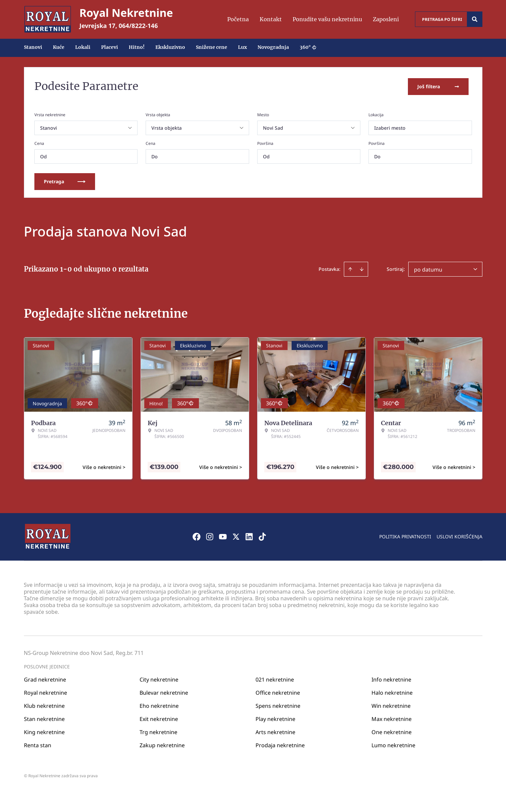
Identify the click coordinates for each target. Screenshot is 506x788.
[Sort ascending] (350, 268)
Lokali (82, 47)
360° (308, 47)
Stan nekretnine (44, 718)
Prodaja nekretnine (280, 744)
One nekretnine (391, 731)
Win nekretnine (391, 704)
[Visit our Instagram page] (210, 536)
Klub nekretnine (44, 704)
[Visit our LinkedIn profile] (249, 536)
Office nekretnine (278, 691)
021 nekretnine (275, 678)
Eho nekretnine (159, 704)
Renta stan (37, 744)
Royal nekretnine (45, 691)
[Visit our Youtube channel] (223, 536)
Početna (238, 19)
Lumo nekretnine (393, 744)
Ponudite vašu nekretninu (327, 19)
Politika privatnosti (405, 536)
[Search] (474, 19)
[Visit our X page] (236, 536)
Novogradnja (273, 47)
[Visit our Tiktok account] (262, 536)
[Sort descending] (362, 268)
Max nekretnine (391, 718)
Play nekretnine (275, 718)
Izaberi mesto (390, 127)
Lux (242, 47)
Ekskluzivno (170, 47)
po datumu (428, 269)
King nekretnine (44, 731)
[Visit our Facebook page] (196, 536)
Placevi (109, 47)
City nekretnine (159, 678)
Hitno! (137, 47)
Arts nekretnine (275, 731)
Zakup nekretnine (162, 744)
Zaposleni (386, 19)
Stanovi (33, 47)
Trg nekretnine (158, 731)
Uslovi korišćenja (459, 536)
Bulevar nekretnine (164, 691)
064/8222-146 (138, 26)
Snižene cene (211, 47)
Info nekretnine (391, 678)
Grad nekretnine (45, 678)
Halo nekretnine (392, 691)
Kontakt (271, 19)
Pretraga (65, 181)
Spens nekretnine (278, 704)
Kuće (58, 47)
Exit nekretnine (159, 718)
